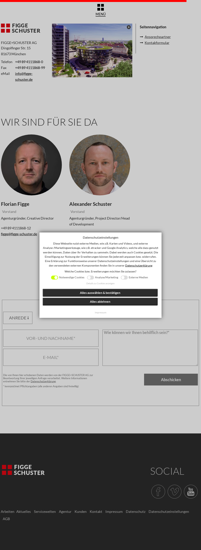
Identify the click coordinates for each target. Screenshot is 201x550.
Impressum (100, 312)
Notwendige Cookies (71, 277)
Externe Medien (138, 277)
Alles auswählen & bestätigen (100, 292)
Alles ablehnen (100, 301)
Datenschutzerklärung (138, 265)
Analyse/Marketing (106, 277)
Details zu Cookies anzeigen (100, 283)
